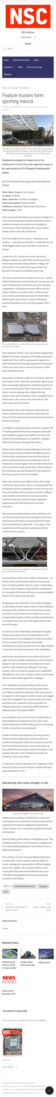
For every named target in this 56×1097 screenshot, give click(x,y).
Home (6, 60)
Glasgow (43, 886)
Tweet (5, 928)
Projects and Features (21, 60)
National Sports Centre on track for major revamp (9, 965)
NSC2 (32, 107)
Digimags (8, 74)
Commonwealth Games (24, 886)
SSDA (20, 67)
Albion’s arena (44, 962)
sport (5, 891)
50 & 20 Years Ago (34, 67)
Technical (7, 67)
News (36, 60)
